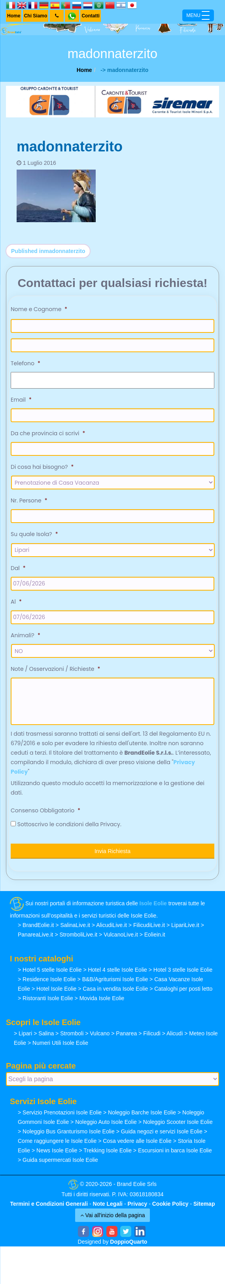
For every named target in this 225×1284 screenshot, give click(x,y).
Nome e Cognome (39, 309)
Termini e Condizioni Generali (49, 1204)
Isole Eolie (153, 904)
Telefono (25, 363)
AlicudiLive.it (111, 925)
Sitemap (204, 1204)
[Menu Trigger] (198, 15)
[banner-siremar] (112, 101)
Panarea (126, 1033)
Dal (18, 568)
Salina (46, 1033)
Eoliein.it (154, 934)
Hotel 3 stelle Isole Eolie (182, 970)
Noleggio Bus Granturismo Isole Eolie (69, 1131)
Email (21, 399)
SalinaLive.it (75, 925)
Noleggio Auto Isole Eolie (106, 1122)
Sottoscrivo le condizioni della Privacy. (69, 824)
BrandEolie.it (38, 925)
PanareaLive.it (35, 934)
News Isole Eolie (57, 1150)
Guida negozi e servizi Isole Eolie (161, 1131)
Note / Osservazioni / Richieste (55, 668)
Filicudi (152, 1033)
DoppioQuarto (128, 1242)
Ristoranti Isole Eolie (48, 998)
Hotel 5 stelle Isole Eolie (52, 970)
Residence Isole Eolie (49, 979)
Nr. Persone (29, 500)
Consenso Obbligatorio (45, 810)
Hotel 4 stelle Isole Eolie (117, 970)
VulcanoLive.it (121, 934)
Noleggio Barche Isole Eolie (142, 1112)
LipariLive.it (185, 925)
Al (16, 601)
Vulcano (100, 1033)
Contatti (90, 16)
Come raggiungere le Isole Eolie (57, 1141)
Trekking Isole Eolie (107, 1150)
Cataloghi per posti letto (183, 989)
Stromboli (71, 1033)
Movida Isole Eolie (102, 998)
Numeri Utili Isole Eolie (60, 1043)
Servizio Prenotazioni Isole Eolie (62, 1112)
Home (13, 16)
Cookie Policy (170, 1204)
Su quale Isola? (34, 534)
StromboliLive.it (78, 934)
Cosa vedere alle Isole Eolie (137, 1141)
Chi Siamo (35, 16)
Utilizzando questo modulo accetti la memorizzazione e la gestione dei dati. (107, 788)
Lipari (25, 1033)
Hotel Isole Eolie (56, 989)
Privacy (137, 1204)
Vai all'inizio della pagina (112, 1215)
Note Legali (108, 1204)
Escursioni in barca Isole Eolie (175, 1150)
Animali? (25, 635)
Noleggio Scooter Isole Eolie (178, 1122)
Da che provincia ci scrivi (48, 433)
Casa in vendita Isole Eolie (115, 989)
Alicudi (174, 1033)
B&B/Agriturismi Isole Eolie (115, 979)
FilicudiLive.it (149, 925)
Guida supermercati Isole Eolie (60, 1160)
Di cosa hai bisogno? (42, 466)
